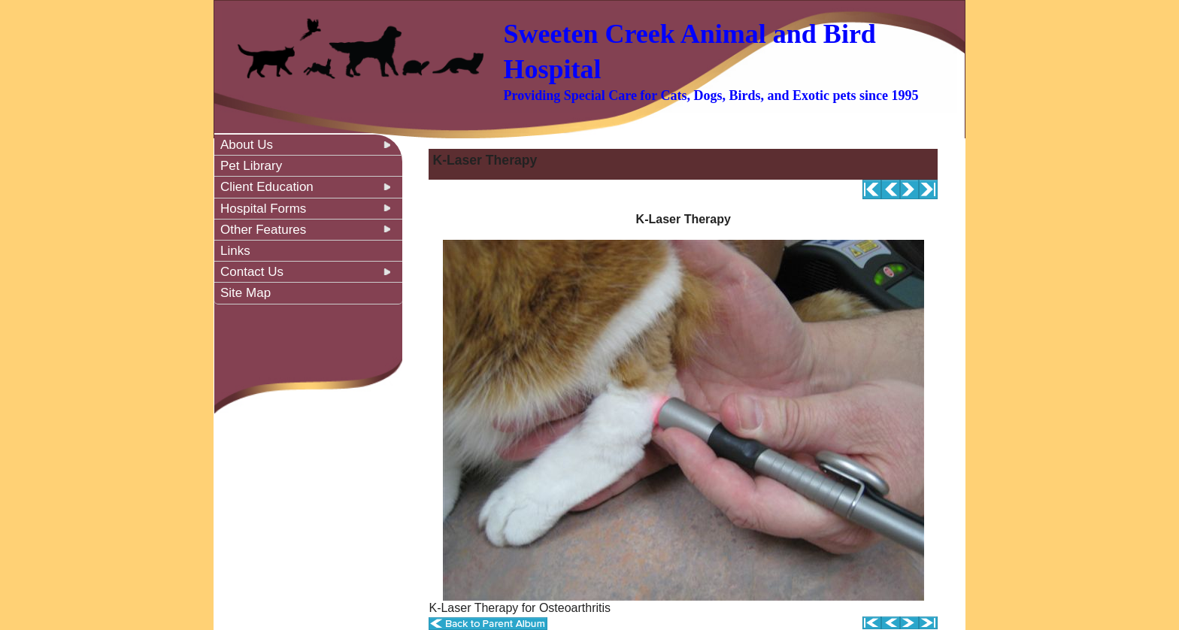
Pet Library (251, 166)
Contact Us (251, 272)
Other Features (263, 230)
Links (235, 251)
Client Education (267, 187)
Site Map (245, 293)
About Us (246, 145)
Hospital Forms (263, 208)
